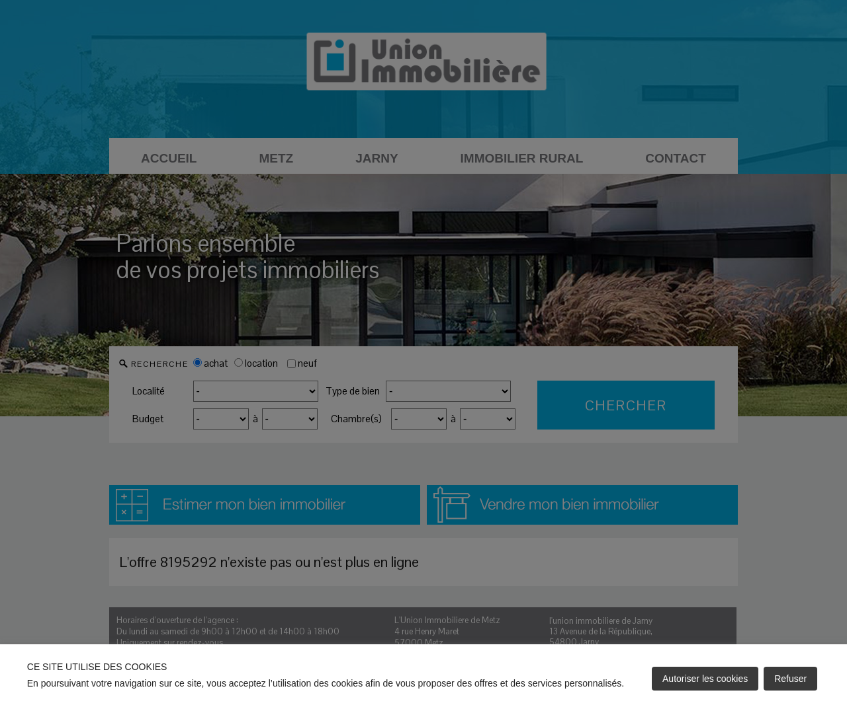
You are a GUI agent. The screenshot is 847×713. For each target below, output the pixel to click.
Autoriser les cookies (705, 678)
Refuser (790, 678)
